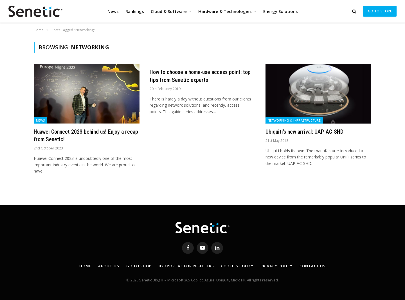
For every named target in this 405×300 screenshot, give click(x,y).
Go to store (380, 11)
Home (85, 265)
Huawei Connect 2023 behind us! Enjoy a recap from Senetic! (86, 135)
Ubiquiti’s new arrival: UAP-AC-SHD (304, 131)
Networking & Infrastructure (294, 120)
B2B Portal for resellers (186, 265)
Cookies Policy (237, 265)
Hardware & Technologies (225, 11)
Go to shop (139, 265)
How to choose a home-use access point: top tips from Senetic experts (200, 76)
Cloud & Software (169, 11)
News (113, 11)
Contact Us (313, 265)
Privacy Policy (276, 265)
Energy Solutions (280, 11)
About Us (108, 265)
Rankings (134, 11)
